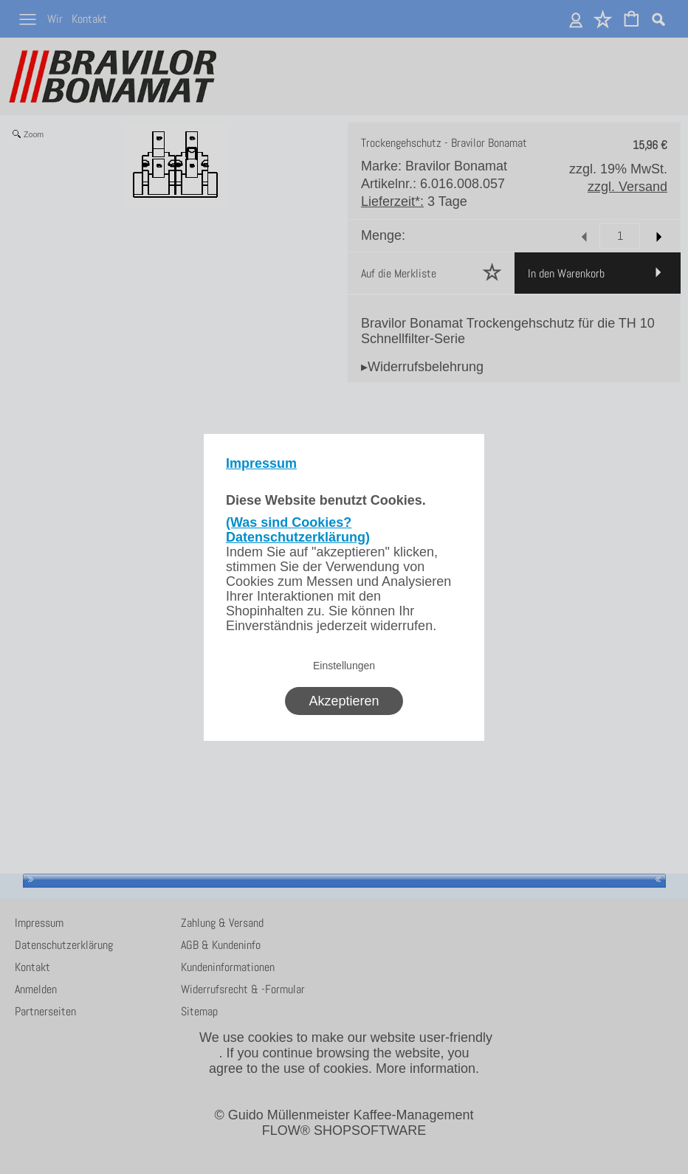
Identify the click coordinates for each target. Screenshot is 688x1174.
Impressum (261, 463)
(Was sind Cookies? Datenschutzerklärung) (298, 530)
